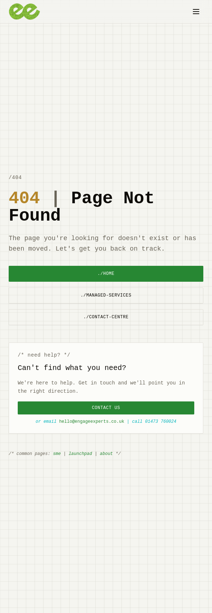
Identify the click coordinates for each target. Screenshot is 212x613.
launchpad (80, 454)
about (106, 454)
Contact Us (106, 408)
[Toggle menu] (196, 11)
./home (106, 274)
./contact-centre (106, 317)
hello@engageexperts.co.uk (91, 421)
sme (57, 454)
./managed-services (106, 295)
